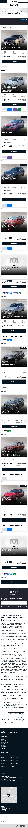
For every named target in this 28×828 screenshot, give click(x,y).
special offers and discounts (17, 712)
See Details (14, 61)
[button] (3, 1)
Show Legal (3, 70)
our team (9, 635)
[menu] (2, 5)
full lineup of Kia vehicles (17, 718)
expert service (4, 629)
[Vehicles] (14, 603)
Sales (2, 755)
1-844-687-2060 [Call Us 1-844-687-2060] (10, 780)
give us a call (7, 722)
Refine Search (22, 19)
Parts (13, 755)
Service (8, 755)
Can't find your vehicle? (22, 606)
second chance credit (6, 667)
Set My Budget (22, 22)
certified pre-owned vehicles (8, 713)
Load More (14, 582)
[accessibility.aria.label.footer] (20, 826)
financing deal (4, 660)
